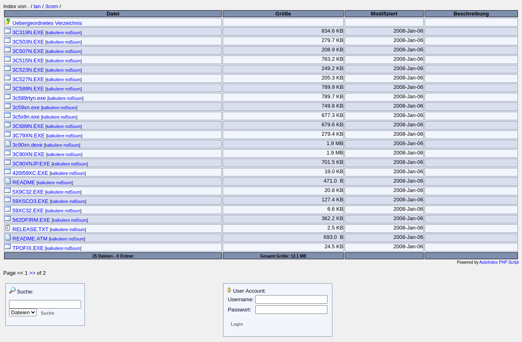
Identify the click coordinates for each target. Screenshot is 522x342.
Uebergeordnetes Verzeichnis (43, 23)
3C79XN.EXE (25, 135)
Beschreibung (471, 14)
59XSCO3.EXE (27, 201)
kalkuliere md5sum (63, 33)
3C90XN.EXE (25, 154)
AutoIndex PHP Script (499, 262)
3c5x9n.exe (22, 117)
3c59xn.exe (22, 107)
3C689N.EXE (25, 126)
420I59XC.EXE (27, 173)
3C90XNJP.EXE (27, 164)
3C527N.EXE (25, 79)
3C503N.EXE (25, 42)
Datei (112, 14)
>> (32, 273)
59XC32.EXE (24, 210)
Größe (283, 14)
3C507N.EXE (25, 51)
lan (36, 6)
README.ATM (26, 239)
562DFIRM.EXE (28, 220)
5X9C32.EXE (24, 192)
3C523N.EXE (25, 70)
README (20, 182)
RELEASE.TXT (27, 229)
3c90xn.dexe (24, 145)
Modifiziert (384, 14)
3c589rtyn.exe (25, 98)
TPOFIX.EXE (24, 248)
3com (51, 6)
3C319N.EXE (25, 32)
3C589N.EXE (25, 89)
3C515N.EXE (25, 60)
